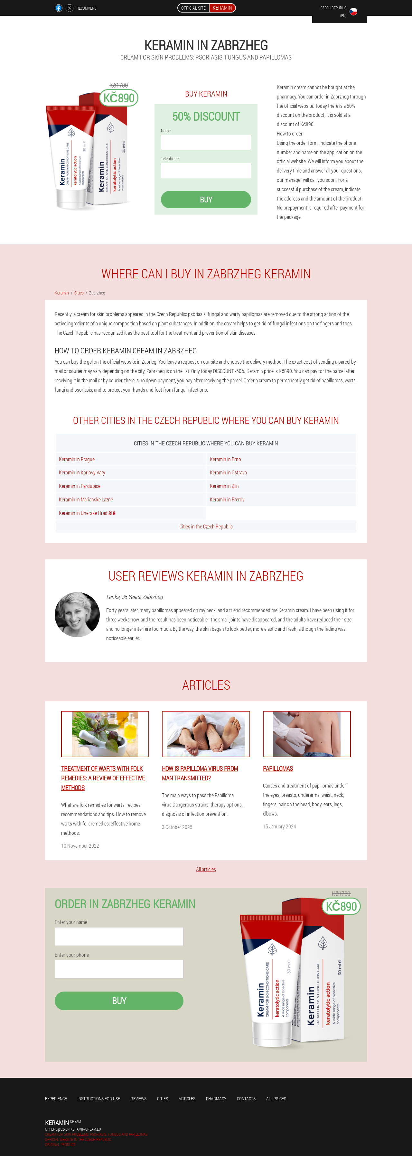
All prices (276, 1098)
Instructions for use (99, 1098)
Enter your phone (72, 954)
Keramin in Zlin (224, 485)
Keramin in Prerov (227, 499)
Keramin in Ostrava (228, 472)
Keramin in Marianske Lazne (86, 499)
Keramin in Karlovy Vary (82, 472)
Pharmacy (216, 1098)
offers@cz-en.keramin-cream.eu (73, 1129)
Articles (187, 1098)
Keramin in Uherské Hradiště (87, 512)
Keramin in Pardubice (79, 485)
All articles (206, 869)
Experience (56, 1098)
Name (166, 130)
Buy (206, 199)
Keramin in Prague (77, 459)
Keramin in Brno (225, 459)
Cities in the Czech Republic (206, 526)
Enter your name (71, 922)
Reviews (138, 1098)
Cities (162, 1098)
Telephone (170, 158)
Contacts (246, 1098)
